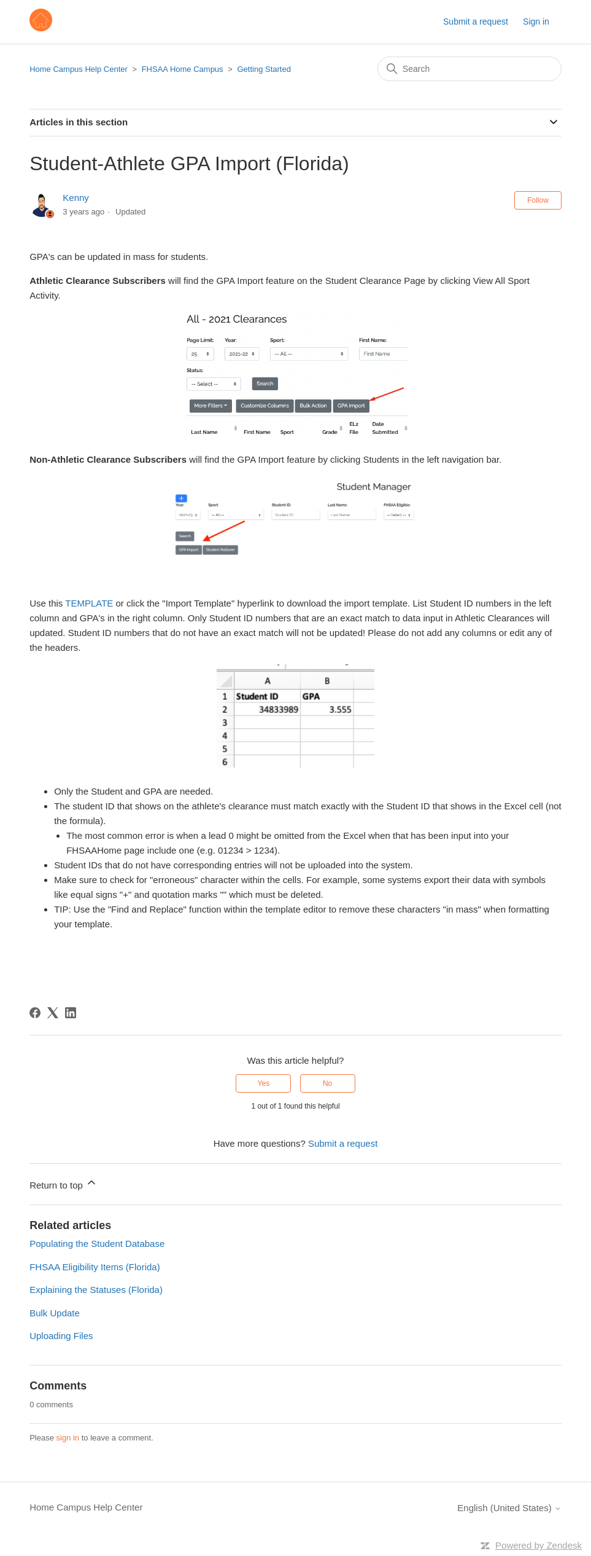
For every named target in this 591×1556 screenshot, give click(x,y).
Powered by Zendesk (538, 1545)
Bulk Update (54, 1313)
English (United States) (509, 1508)
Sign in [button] (536, 21)
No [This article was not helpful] (327, 1083)
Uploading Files (61, 1335)
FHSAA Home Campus (182, 69)
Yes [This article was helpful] (264, 1083)
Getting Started (263, 69)
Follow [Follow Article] (538, 200)
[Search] (469, 69)
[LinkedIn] (70, 1012)
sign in (68, 1437)
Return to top (63, 1183)
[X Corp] (52, 1012)
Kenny (76, 197)
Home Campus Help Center (78, 69)
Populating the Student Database (96, 1243)
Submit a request (475, 21)
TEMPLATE (89, 603)
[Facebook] (35, 1012)
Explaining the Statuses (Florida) (96, 1289)
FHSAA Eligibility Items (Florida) (94, 1267)
